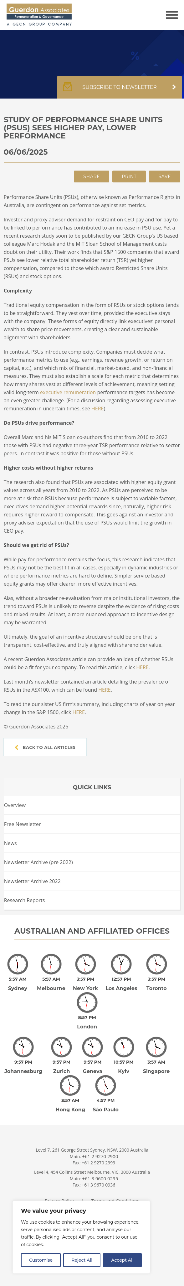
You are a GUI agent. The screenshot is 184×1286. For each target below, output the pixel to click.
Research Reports (24, 900)
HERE (97, 408)
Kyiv (123, 1071)
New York (85, 988)
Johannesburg (23, 1071)
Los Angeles (121, 988)
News (10, 843)
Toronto (156, 988)
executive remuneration (68, 392)
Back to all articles (45, 747)
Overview (15, 805)
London (87, 1027)
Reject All (81, 1260)
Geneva (93, 1071)
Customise (41, 1260)
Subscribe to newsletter (119, 90)
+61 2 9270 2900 (100, 1156)
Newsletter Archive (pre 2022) (38, 862)
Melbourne (51, 988)
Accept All (122, 1260)
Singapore (156, 1071)
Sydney (17, 988)
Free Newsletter (22, 824)
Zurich (61, 1071)
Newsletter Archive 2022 (32, 881)
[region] (81, 1237)
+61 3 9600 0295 (100, 1178)
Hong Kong (70, 1110)
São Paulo (106, 1110)
